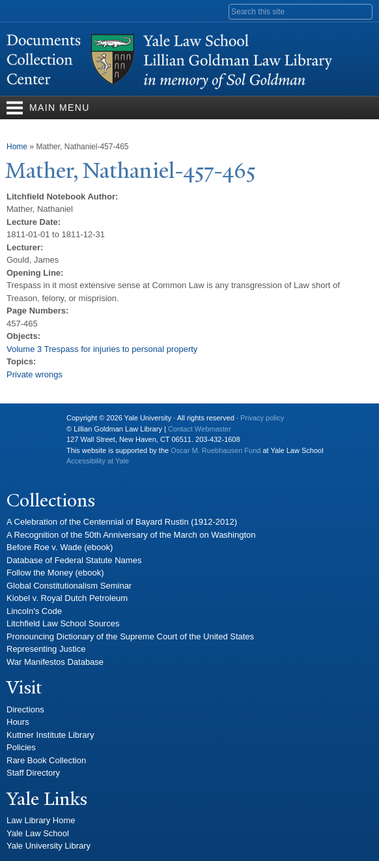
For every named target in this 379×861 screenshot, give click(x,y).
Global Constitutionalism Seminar (69, 586)
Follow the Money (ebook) (55, 572)
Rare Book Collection (46, 760)
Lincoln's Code (34, 611)
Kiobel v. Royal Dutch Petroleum (67, 598)
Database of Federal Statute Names (74, 560)
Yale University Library (49, 846)
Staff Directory (33, 773)
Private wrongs (35, 374)
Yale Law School (38, 833)
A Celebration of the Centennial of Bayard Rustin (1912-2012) (122, 522)
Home (17, 146)
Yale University (27, 423)
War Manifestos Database (55, 662)
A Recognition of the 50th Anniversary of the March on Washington (131, 535)
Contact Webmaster (199, 429)
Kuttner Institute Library (50, 735)
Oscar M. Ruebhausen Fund (215, 450)
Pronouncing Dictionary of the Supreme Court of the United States (130, 636)
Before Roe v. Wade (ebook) (60, 547)
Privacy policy (262, 418)
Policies (21, 747)
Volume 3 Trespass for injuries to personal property (102, 349)
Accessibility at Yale (97, 461)
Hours (18, 722)
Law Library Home (41, 820)
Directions (25, 709)
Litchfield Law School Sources (63, 623)
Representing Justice (46, 649)
